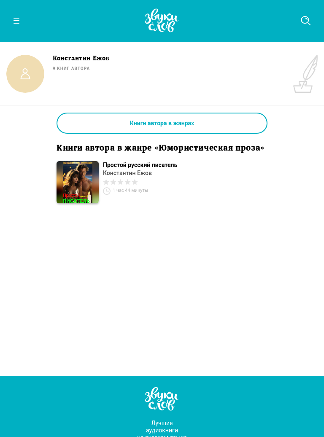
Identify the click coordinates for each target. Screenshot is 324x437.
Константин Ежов (127, 173)
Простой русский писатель (140, 165)
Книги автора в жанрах (162, 123)
